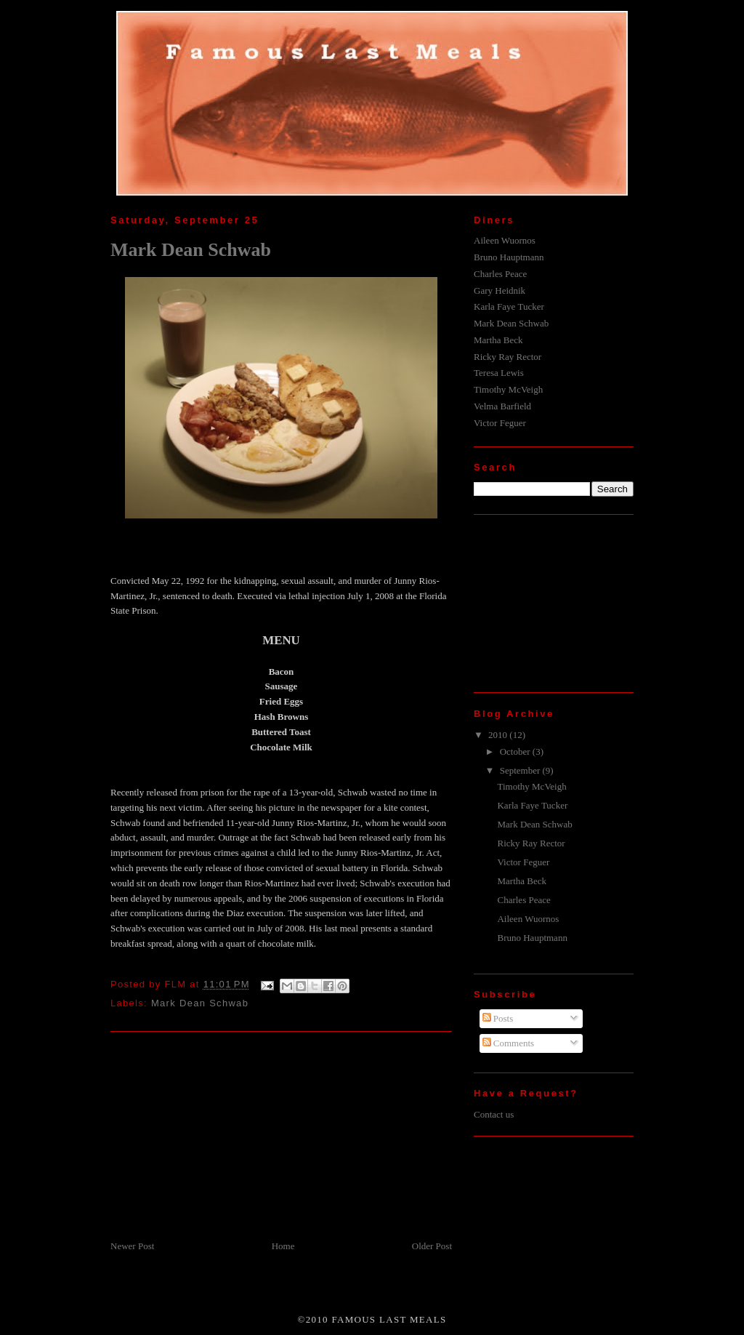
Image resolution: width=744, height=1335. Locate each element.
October (516, 751)
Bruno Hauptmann (508, 257)
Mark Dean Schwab (190, 249)
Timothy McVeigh (508, 389)
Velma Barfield (502, 406)
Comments (508, 1043)
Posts (498, 1018)
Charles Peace (500, 273)
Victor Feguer (500, 422)
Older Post (432, 1245)
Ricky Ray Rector (507, 356)
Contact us (494, 1114)
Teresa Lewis (499, 372)
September (521, 770)
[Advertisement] (219, 1137)
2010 (498, 734)
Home (283, 1245)
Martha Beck (498, 339)
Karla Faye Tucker (509, 306)
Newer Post (132, 1245)
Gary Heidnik (499, 290)
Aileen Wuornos (504, 240)
